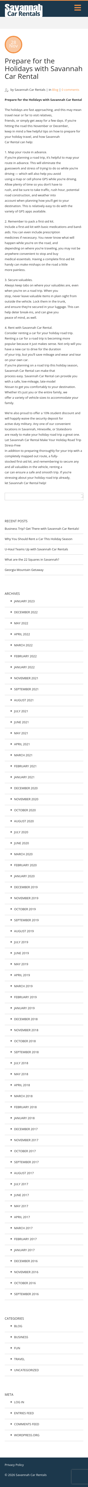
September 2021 (26, 689)
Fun (17, 1348)
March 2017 (23, 1228)
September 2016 (26, 1294)
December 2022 (26, 612)
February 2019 (25, 997)
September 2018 (26, 1052)
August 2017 (24, 1173)
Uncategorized (26, 1370)
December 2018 (26, 1019)
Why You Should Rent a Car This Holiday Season (38, 539)
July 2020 (21, 832)
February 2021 (25, 766)
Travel (19, 1359)
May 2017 (21, 1206)
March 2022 (23, 645)
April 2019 (22, 975)
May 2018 (21, 1074)
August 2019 (24, 931)
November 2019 (26, 898)
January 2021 (24, 777)
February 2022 (25, 656)
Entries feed (24, 1413)
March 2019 (23, 986)
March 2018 (23, 1096)
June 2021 (21, 722)
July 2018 (21, 1063)
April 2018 (22, 1085)
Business (21, 1337)
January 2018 (24, 1118)
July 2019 (21, 942)
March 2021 (23, 755)
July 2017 (21, 1184)
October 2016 (25, 1283)
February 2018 (25, 1107)
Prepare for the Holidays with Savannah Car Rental (44, 68)
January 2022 (24, 667)
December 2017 (26, 1129)
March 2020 (23, 854)
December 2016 (26, 1261)
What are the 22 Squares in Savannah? (32, 559)
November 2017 (26, 1140)
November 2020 (26, 799)
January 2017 (24, 1250)
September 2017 (26, 1162)
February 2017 (25, 1239)
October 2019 (25, 909)
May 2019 (21, 964)
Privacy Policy (14, 1465)
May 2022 (21, 623)
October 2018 (25, 1041)
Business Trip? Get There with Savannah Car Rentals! (42, 528)
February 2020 (25, 865)
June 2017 (21, 1195)
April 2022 (22, 634)
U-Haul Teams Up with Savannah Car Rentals (36, 549)
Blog (55, 90)
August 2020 (24, 821)
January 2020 (24, 876)
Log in (19, 1402)
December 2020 (26, 788)
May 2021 (21, 733)
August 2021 (24, 700)
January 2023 (24, 601)
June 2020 (21, 843)
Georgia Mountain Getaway (24, 570)
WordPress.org (26, 1435)
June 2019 (21, 953)
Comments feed (26, 1424)
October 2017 (25, 1151)
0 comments (70, 90)
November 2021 (26, 678)
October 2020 (25, 810)
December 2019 (26, 887)
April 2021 (22, 744)
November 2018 (26, 1030)
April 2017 (22, 1217)
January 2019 (24, 1008)
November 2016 (26, 1272)
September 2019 (26, 920)
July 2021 (21, 711)
